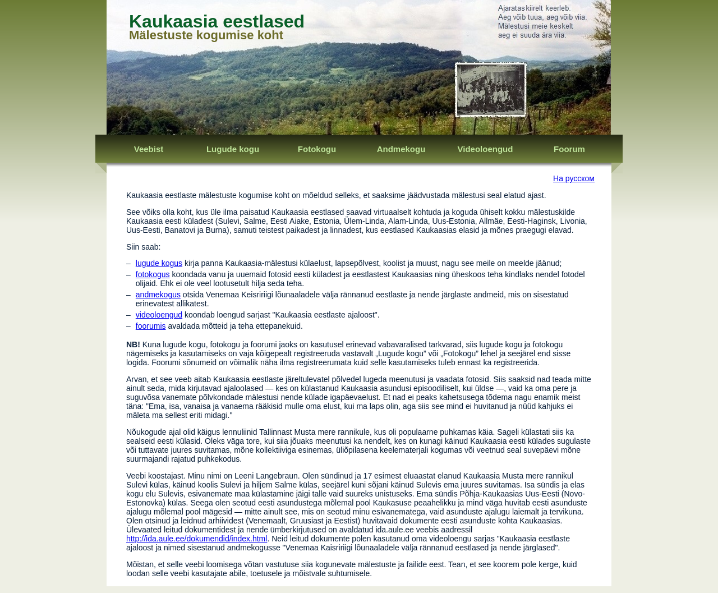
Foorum (569, 149)
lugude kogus (159, 263)
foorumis (151, 325)
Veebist (149, 149)
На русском (574, 178)
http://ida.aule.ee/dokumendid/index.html (196, 538)
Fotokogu (317, 149)
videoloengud (159, 314)
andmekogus (158, 294)
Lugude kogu (232, 149)
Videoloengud (485, 149)
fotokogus (153, 274)
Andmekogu (401, 149)
